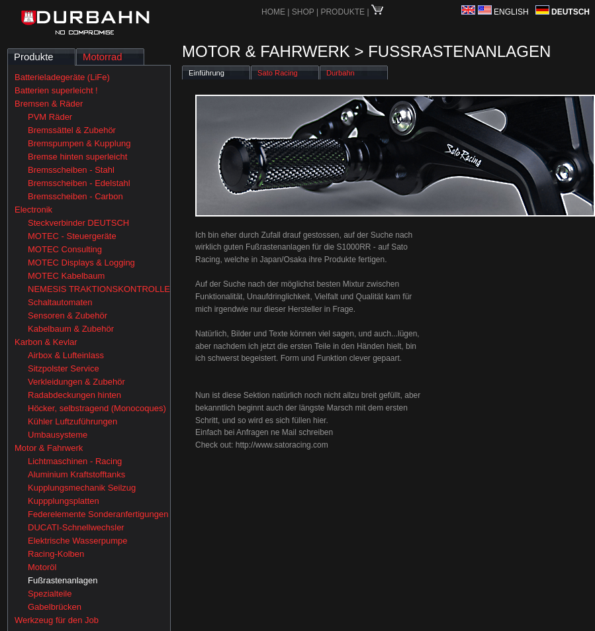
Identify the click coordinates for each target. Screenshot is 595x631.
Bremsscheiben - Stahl (71, 170)
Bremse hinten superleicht (77, 157)
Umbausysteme (57, 435)
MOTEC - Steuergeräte (72, 236)
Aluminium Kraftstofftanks (76, 474)
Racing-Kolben (56, 554)
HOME (273, 12)
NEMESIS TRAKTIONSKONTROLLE (99, 289)
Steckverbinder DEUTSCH (78, 223)
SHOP (304, 12)
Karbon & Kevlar (46, 342)
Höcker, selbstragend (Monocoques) (97, 408)
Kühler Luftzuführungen (72, 421)
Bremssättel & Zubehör (72, 130)
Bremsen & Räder (49, 104)
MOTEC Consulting (65, 249)
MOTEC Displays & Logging (81, 262)
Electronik (33, 210)
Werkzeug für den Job (57, 620)
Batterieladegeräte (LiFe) (62, 77)
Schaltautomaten (60, 302)
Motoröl (42, 567)
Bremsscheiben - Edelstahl (79, 183)
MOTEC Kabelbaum (66, 276)
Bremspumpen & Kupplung (79, 143)
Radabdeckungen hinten (74, 395)
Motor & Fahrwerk (49, 448)
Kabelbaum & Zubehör (71, 329)
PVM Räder (50, 117)
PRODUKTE (342, 12)
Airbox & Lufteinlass (66, 355)
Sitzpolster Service (63, 368)
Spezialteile (50, 594)
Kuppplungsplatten (63, 501)
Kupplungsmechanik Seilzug (82, 488)
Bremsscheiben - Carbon (75, 196)
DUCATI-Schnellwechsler (76, 527)
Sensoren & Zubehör (67, 315)
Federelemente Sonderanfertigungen (98, 514)
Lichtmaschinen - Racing (75, 461)
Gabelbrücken (54, 607)
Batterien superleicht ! (56, 90)
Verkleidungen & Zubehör (76, 382)
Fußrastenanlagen (63, 580)
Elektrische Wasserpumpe (78, 541)
